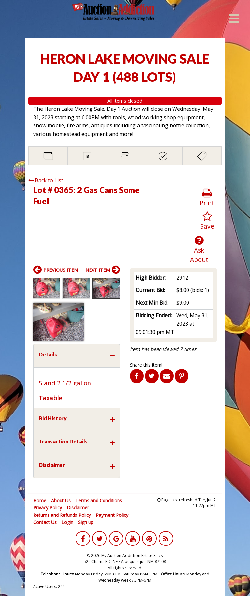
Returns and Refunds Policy (62, 515)
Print (207, 197)
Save (207, 221)
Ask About (199, 249)
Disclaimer (78, 507)
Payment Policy (112, 515)
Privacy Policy (47, 507)
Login (67, 522)
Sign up (85, 522)
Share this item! (146, 365)
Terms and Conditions (99, 500)
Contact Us (45, 522)
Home (39, 500)
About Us (61, 500)
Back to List (45, 180)
